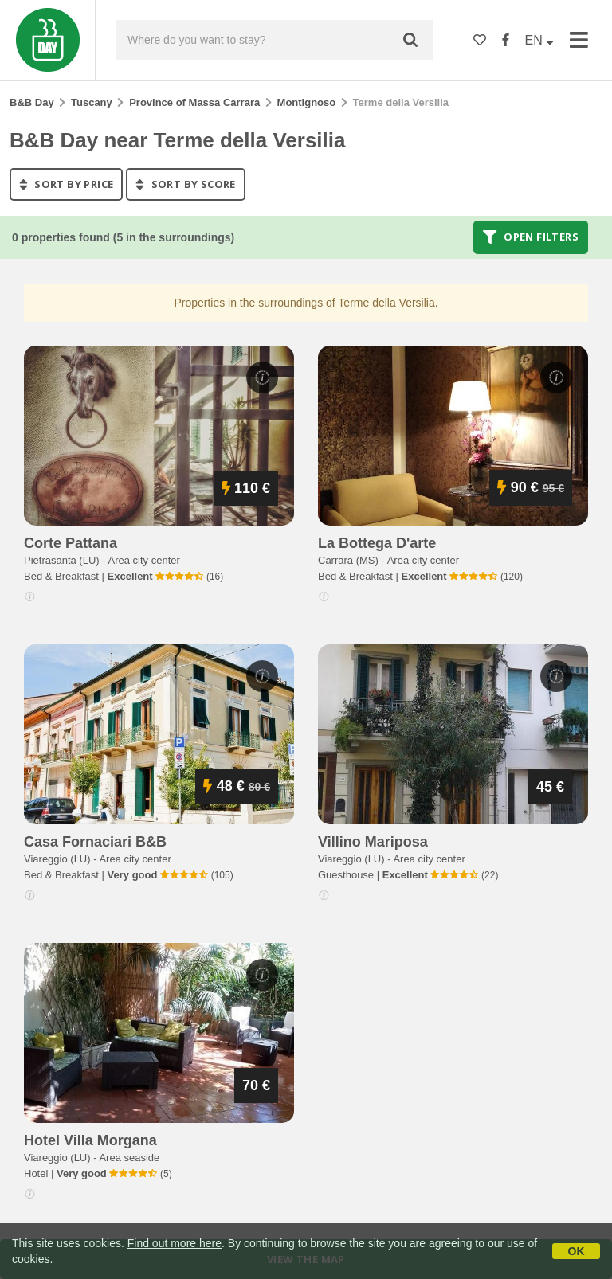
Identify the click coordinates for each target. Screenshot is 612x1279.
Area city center (144, 560)
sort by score (185, 184)
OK (576, 1251)
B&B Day (32, 102)
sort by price (66, 184)
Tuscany (91, 102)
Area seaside (129, 1158)
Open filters (531, 237)
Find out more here (175, 1243)
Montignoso (306, 102)
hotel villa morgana (90, 1140)
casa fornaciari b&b (95, 842)
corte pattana (70, 543)
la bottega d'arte (377, 543)
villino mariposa (373, 842)
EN (540, 40)
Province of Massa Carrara (194, 102)
